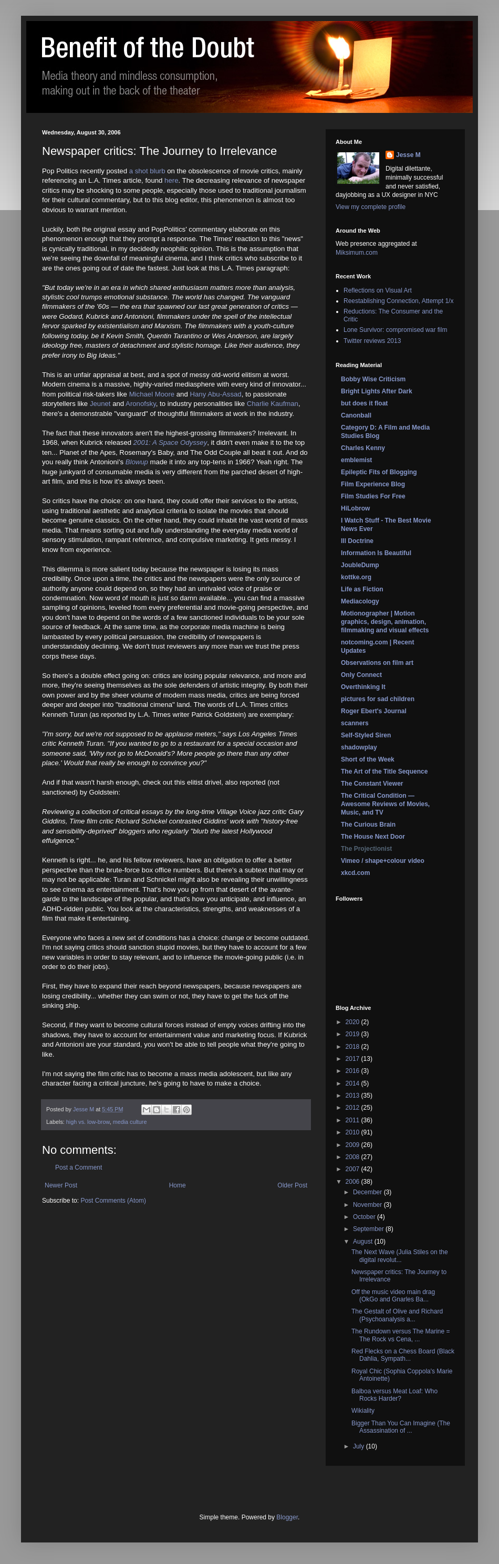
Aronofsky (141, 404)
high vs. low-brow (88, 1122)
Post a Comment (78, 1167)
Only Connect (361, 675)
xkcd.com (355, 873)
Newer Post (61, 1185)
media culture (130, 1122)
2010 (353, 1132)
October (365, 1217)
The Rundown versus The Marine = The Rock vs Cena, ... (400, 1335)
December (368, 1192)
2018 (353, 1046)
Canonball (356, 415)
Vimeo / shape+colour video (382, 860)
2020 (353, 1022)
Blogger (287, 1517)
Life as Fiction (362, 589)
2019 (353, 1034)
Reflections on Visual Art (378, 290)
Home (177, 1185)
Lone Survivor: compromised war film (395, 329)
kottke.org (356, 577)
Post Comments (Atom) (113, 1200)
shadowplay (359, 747)
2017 (353, 1058)
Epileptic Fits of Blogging (379, 472)
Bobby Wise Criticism (373, 379)
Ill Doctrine (357, 541)
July (359, 1446)
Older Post (292, 1185)
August (364, 1241)
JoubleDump (360, 565)
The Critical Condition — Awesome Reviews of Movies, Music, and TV (385, 804)
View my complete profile (371, 207)
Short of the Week (367, 759)
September (369, 1229)
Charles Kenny (363, 448)
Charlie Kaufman (272, 404)
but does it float (364, 403)
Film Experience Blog (373, 484)
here (171, 180)
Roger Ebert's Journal (374, 711)
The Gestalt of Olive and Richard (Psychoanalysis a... (397, 1315)
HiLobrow (355, 508)
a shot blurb (147, 171)
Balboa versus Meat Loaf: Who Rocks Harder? (394, 1395)
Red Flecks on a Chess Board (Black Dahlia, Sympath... (402, 1355)
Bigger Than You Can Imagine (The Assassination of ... (400, 1427)
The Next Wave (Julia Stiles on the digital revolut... (399, 1255)
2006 (353, 1181)
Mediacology (360, 601)
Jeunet (100, 404)
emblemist (356, 460)
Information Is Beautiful (376, 553)
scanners (355, 723)
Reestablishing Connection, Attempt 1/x (398, 301)
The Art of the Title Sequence (384, 771)
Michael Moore (152, 394)
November (368, 1204)
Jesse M (408, 155)
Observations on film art (377, 662)
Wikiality (363, 1410)
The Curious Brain (368, 824)
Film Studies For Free (373, 496)
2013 (353, 1095)
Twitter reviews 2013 (372, 341)
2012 (353, 1107)
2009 (353, 1145)
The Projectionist (366, 848)
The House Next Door (373, 836)
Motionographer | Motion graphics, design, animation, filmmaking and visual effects (385, 622)
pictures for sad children (377, 699)
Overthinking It (363, 687)
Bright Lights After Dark (376, 391)
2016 (353, 1071)
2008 (353, 1157)
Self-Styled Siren (366, 735)
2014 (353, 1083)
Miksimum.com (357, 252)
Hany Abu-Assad (215, 394)
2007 (353, 1169)
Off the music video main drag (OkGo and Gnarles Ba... (393, 1295)
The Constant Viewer (372, 783)
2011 (353, 1120)
